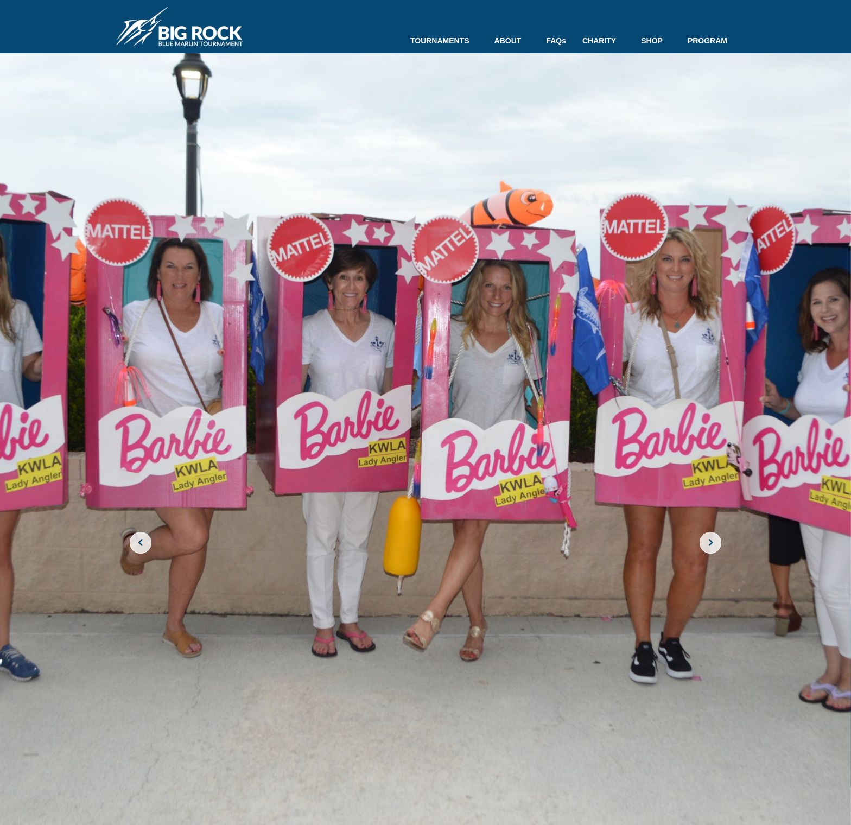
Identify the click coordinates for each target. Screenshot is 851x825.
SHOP (656, 40)
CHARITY (603, 40)
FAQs (556, 40)
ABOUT (512, 40)
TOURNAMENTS (444, 40)
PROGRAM (707, 40)
